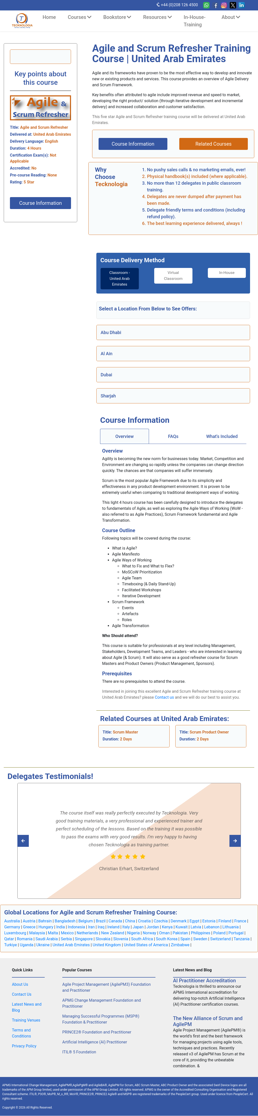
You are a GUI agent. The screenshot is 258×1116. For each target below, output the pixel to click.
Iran (91, 927)
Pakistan (180, 933)
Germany (12, 927)
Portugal (236, 933)
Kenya (167, 927)
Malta (53, 933)
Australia (12, 921)
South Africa (142, 939)
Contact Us (22, 994)
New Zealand (112, 933)
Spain (185, 939)
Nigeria (133, 933)
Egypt (194, 921)
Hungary (45, 927)
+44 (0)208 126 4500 (177, 4)
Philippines (200, 933)
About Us (20, 984)
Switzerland (220, 939)
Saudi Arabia (47, 939)
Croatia (144, 921)
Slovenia (120, 939)
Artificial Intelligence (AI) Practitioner (94, 1042)
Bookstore (117, 17)
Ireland (113, 927)
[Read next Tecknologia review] (34, 841)
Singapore (84, 939)
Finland (225, 921)
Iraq (101, 927)
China (130, 921)
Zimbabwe (180, 945)
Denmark (178, 921)
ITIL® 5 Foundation (79, 1052)
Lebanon (212, 927)
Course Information (40, 203)
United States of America (146, 945)
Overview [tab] (124, 436)
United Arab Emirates (71, 945)
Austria (29, 921)
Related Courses (213, 144)
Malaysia (37, 933)
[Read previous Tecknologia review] (224, 841)
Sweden (200, 939)
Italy (126, 927)
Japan (138, 927)
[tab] (117, 279)
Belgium (85, 921)
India (60, 927)
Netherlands (87, 933)
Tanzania (242, 939)
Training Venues (26, 1020)
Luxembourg (15, 933)
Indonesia (76, 927)
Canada (115, 921)
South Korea (167, 939)
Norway (149, 933)
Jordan (153, 927)
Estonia (209, 921)
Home (49, 17)
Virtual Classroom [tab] (173, 275)
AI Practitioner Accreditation (204, 981)
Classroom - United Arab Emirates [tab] (117, 278)
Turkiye (10, 945)
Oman (164, 933)
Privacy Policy (24, 1046)
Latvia (195, 927)
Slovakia (103, 939)
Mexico (67, 933)
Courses (79, 17)
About (230, 17)
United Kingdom (107, 945)
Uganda (27, 945)
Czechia (161, 921)
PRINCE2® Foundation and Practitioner (96, 1032)
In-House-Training (195, 21)
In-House (229, 272)
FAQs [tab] (173, 436)
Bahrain (45, 921)
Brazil (101, 921)
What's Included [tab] (222, 436)
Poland (219, 933)
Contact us (164, 697)
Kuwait (182, 927)
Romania (25, 939)
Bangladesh (65, 921)
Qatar (9, 939)
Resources (157, 17)
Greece (29, 927)
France (240, 921)
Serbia (66, 939)
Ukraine (43, 945)
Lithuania (230, 927)
